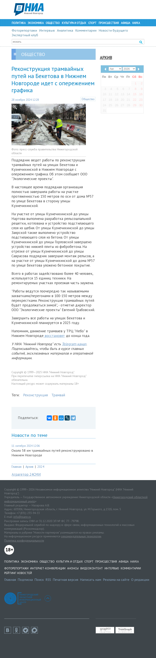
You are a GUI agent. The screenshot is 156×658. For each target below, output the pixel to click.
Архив (29, 467)
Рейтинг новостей (18, 573)
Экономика (36, 23)
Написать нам (90, 579)
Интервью (47, 30)
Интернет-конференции (47, 568)
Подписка (25, 579)
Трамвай (58, 395)
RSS (48, 579)
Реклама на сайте (116, 579)
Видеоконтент (91, 568)
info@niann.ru (22, 517)
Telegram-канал (74, 344)
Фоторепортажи (24, 30)
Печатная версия (65, 579)
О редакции (140, 579)
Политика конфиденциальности (24, 540)
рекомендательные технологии (81, 536)
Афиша (125, 23)
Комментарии (85, 30)
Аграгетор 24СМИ (26, 474)
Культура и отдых (74, 23)
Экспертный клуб (25, 35)
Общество (53, 23)
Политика (19, 23)
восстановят (54, 335)
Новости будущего (113, 30)
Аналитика (65, 30)
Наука (136, 23)
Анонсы (73, 568)
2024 (40, 467)
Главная (16, 467)
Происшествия (109, 23)
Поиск (39, 579)
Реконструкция (35, 395)
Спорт (92, 23)
